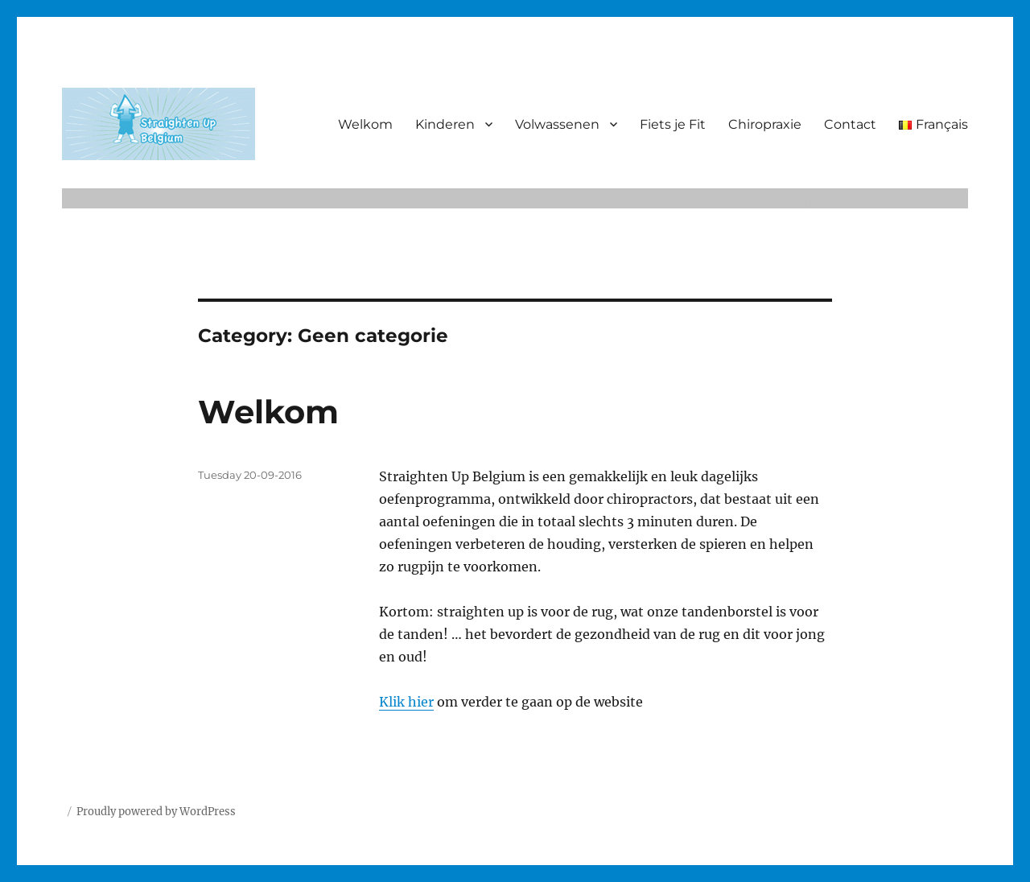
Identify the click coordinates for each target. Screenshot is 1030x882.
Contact (850, 124)
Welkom (365, 124)
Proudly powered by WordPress (156, 811)
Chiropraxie (764, 124)
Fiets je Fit (673, 124)
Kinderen (445, 124)
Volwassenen (557, 124)
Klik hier (406, 702)
